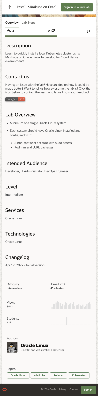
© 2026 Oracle (48, 389)
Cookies (74, 389)
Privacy (62, 389)
